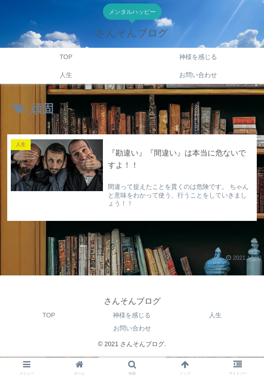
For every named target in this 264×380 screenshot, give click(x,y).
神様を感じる (132, 315)
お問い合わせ (132, 328)
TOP (49, 315)
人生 (215, 315)
